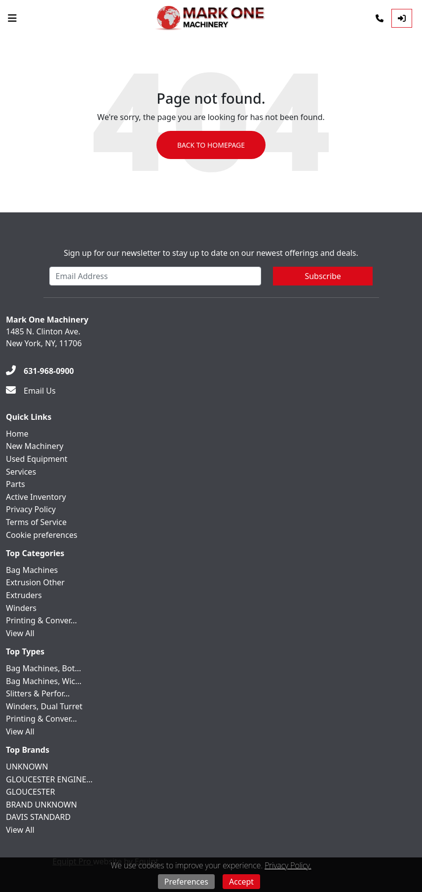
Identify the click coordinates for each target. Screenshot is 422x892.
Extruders (24, 595)
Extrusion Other (35, 582)
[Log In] (401, 18)
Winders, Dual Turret (44, 706)
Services (21, 471)
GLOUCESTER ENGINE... (49, 779)
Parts (15, 484)
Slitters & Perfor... (38, 693)
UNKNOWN (27, 766)
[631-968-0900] (40, 370)
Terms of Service (36, 522)
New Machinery (34, 446)
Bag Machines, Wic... (43, 681)
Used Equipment (37, 458)
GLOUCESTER (30, 791)
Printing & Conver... (41, 620)
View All (20, 633)
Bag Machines (32, 570)
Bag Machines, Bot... (43, 668)
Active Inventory (36, 496)
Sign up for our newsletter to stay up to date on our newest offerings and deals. (211, 252)
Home (17, 433)
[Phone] (380, 18)
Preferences (186, 881)
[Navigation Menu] (12, 18)
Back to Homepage (211, 145)
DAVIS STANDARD (38, 816)
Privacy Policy (31, 509)
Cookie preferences (41, 534)
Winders (21, 608)
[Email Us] (31, 390)
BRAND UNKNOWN (41, 804)
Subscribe (323, 276)
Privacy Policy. (288, 865)
